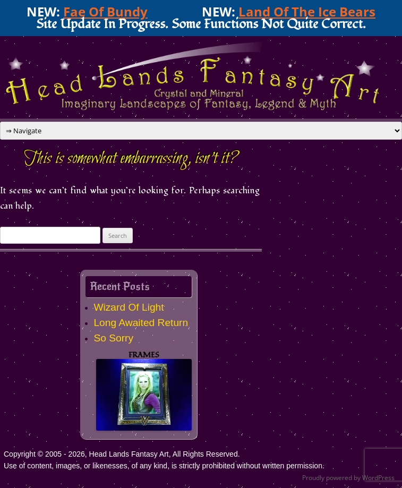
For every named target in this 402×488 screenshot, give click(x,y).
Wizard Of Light (128, 307)
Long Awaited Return (140, 322)
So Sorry (113, 338)
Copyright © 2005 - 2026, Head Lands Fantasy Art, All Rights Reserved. (122, 454)
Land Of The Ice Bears (306, 11)
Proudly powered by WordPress (348, 477)
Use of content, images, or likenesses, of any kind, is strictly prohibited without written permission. (164, 465)
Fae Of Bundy (105, 11)
